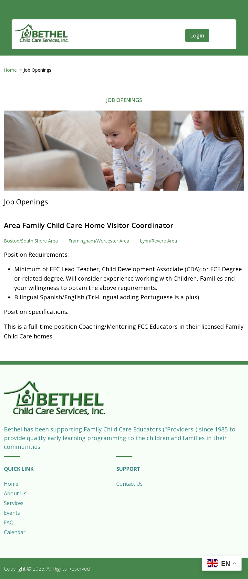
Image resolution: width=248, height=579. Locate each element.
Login (197, 35)
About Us (15, 493)
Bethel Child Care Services (42, 34)
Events (12, 512)
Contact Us (129, 483)
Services (14, 503)
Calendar (15, 532)
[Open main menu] (219, 22)
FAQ (9, 522)
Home (10, 70)
